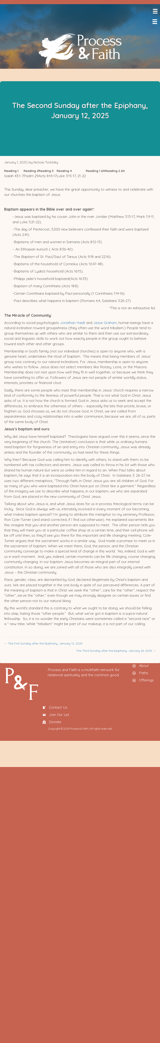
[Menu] (155, 11)
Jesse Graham (104, 322)
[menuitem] (159, 30)
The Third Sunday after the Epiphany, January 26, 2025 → (116, 651)
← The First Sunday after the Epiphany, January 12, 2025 (43, 643)
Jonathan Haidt (72, 322)
